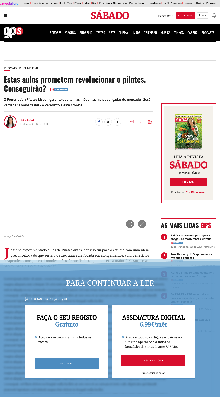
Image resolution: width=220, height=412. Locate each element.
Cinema (123, 32)
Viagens (70, 32)
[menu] (5, 15)
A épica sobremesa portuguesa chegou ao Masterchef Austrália (191, 237)
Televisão (150, 32)
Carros (192, 32)
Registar (66, 363)
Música (165, 32)
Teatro (100, 32)
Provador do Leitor (21, 68)
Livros (136, 32)
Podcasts (207, 32)
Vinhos (179, 32)
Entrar (202, 15)
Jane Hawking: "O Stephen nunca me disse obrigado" (191, 255)
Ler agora (188, 182)
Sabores (55, 32)
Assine (185, 15)
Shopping (86, 32)
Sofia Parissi (27, 120)
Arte (112, 32)
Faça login (58, 298)
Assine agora (153, 360)
